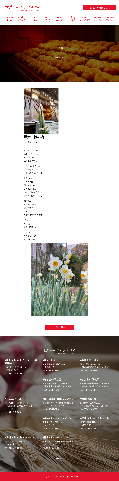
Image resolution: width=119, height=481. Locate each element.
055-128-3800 (90, 409)
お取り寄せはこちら (100, 7)
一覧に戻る (59, 327)
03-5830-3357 (53, 428)
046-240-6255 (90, 370)
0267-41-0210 (53, 409)
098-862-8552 (90, 428)
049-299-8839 (15, 448)
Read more (59, 458)
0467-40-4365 (15, 373)
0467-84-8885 (53, 370)
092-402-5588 (53, 448)
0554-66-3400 (90, 390)
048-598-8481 (15, 412)
